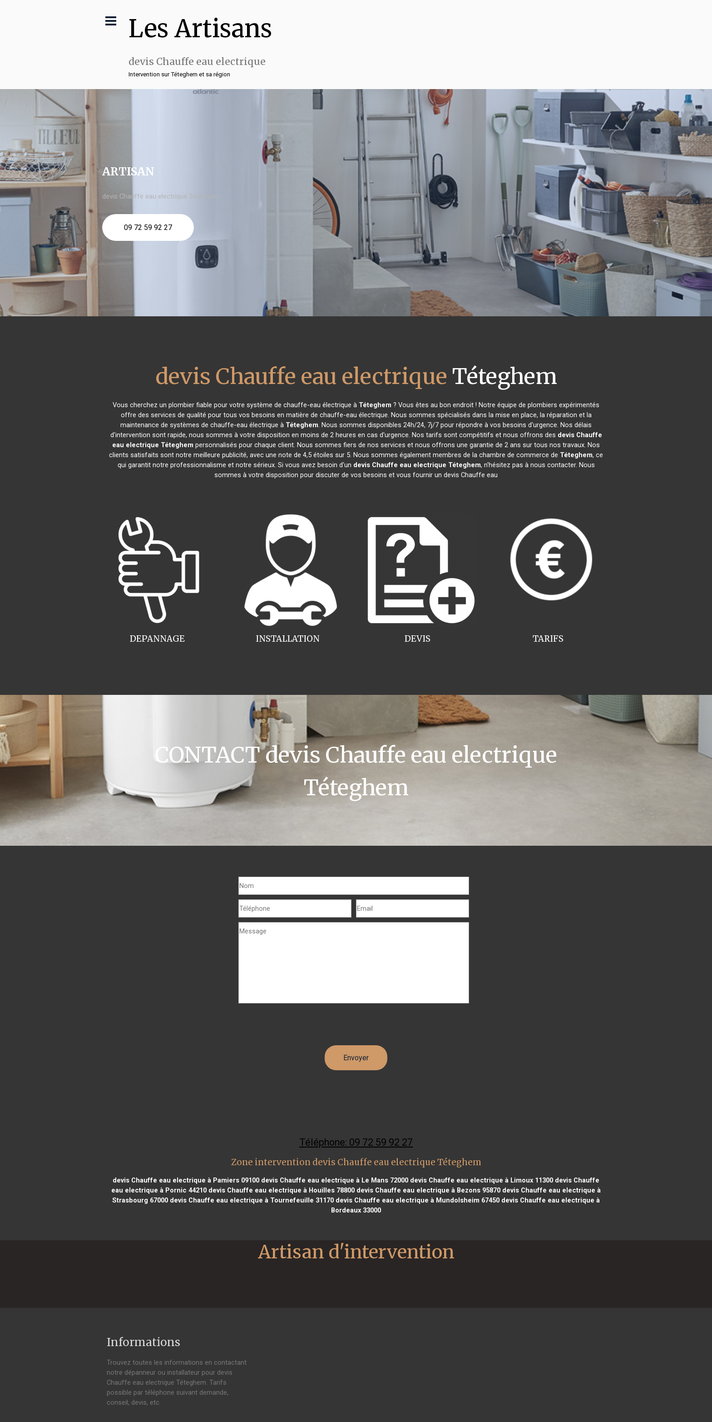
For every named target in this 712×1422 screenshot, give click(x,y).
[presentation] (307, 1027)
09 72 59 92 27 (148, 227)
